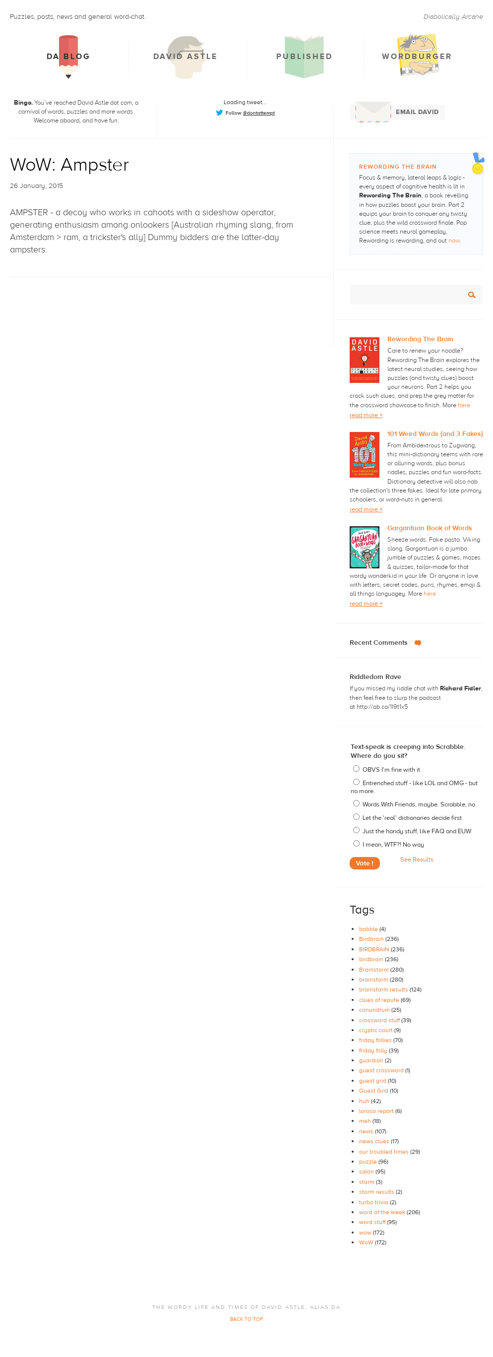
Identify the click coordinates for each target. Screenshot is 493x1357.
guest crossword (382, 1070)
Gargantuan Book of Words (429, 528)
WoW (367, 1242)
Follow (250, 113)
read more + (366, 415)
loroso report (377, 1111)
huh (365, 1101)
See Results (416, 860)
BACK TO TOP (246, 1319)
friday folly (374, 1050)
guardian (372, 1060)
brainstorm (374, 980)
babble (369, 929)
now (453, 241)
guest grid (373, 1081)
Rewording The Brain (420, 339)
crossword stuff (380, 1020)
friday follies (376, 1040)
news (367, 1131)
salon (367, 1171)
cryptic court (376, 1030)
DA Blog (69, 57)
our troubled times (384, 1152)
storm (367, 1182)
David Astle (185, 57)
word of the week (383, 1212)
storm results (377, 1192)
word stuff (373, 1222)
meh (365, 1121)
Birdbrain (372, 939)
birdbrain (372, 959)
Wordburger (417, 57)
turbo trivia (374, 1202)
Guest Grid (374, 1091)
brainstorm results (384, 989)
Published (304, 57)
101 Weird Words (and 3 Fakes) (435, 434)
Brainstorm (374, 970)
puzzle (368, 1162)
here (464, 405)
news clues (375, 1141)
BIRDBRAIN (375, 949)
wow (366, 1232)
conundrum (375, 1010)
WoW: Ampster (69, 165)
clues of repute (380, 1000)
